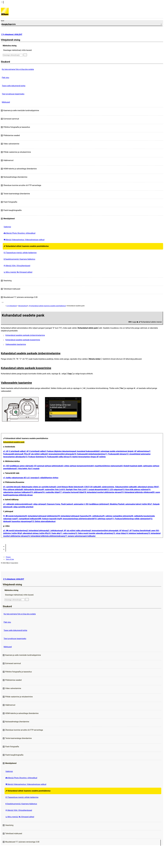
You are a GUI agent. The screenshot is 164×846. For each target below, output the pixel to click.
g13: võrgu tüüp (118, 533)
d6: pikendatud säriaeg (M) (146, 487)
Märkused (6, 102)
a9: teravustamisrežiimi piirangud (59, 454)
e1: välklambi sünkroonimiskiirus (16, 504)
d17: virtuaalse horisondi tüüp (70, 492)
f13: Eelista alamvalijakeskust (43, 521)
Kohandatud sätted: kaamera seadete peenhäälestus (26, 246)
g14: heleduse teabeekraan (136, 533)
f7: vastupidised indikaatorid (27, 519)
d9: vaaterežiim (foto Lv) (52, 489)
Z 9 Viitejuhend (12, 306)
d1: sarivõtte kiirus (10, 487)
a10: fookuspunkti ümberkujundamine (88, 454)
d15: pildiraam (35, 492)
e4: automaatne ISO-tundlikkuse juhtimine (89, 504)
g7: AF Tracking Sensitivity (137, 530)
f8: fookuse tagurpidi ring (49, 519)
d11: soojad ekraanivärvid (95, 489)
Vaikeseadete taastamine (15, 344)
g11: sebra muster (66, 533)
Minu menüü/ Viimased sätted (18, 272)
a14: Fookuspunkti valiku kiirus (55, 457)
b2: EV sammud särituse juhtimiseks (46, 466)
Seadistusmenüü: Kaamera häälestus (19, 259)
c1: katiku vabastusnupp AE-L (15, 478)
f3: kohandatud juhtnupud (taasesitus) (73, 516)
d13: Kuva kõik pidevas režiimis (134, 489)
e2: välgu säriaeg (37, 504)
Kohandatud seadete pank (13, 442)
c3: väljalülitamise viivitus (47, 478)
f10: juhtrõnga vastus (102, 519)
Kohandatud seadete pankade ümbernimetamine (25, 335)
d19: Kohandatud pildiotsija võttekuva (135, 492)
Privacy (8, 557)
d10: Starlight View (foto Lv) (73, 489)
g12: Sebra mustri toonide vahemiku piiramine (93, 533)
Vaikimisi (7, 227)
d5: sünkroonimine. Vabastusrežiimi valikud (117, 487)
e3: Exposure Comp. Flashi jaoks (57, 504)
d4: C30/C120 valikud (90, 487)
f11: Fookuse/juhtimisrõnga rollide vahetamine (130, 519)
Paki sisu (5, 77)
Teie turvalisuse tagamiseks (13, 94)
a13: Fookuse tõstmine (33, 457)
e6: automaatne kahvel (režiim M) (136, 504)
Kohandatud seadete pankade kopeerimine (22, 340)
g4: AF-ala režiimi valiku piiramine (75, 530)
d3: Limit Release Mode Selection (67, 487)
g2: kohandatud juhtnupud (36, 530)
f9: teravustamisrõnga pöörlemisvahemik (77, 519)
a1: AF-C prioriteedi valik (13, 451)
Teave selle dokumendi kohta (13, 86)
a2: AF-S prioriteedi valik (33, 451)
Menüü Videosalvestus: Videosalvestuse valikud (24, 240)
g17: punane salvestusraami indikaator (80, 536)
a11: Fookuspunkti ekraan (114, 454)
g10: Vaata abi (53, 533)
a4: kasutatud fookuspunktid (86, 451)
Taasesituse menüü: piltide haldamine (20, 253)
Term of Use (10, 559)
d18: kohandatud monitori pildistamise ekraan (101, 492)
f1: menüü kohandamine (14, 516)
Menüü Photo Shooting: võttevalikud (19, 233)
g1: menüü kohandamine (14, 530)
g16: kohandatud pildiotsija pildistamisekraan (45, 536)
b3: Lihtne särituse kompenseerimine (76, 466)
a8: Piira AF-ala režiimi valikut (33, 454)
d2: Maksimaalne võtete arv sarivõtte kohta (36, 487)
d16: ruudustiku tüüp (49, 492)
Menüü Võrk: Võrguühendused (17, 266)
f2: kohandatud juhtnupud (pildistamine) (41, 516)
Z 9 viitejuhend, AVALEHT (11, 34)
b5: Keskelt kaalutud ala (130, 466)
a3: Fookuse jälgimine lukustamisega (59, 451)
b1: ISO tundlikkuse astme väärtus (17, 466)
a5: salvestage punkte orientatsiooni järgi (114, 451)
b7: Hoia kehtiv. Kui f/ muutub (27, 468)
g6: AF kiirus (121, 530)
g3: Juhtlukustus (54, 530)
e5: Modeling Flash (114, 504)
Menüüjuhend (22, 306)
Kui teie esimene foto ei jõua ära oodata (18, 69)
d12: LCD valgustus (113, 489)
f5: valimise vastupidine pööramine (117, 516)
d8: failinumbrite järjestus (31, 489)
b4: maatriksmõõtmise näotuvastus (106, 466)
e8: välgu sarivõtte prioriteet (21, 507)
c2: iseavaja (32, 478)
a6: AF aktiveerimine (139, 451)
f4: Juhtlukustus (96, 516)
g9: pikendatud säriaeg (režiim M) (33, 533)
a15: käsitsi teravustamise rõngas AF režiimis (87, 457)
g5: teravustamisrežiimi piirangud (102, 530)
